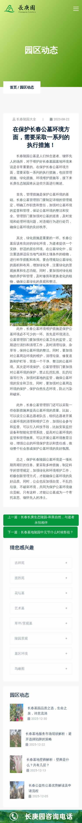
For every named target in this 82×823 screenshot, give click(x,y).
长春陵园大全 (26, 119)
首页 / (14, 87)
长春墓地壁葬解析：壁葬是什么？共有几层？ (47, 764)
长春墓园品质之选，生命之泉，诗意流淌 (47, 712)
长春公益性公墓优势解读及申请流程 (50, 790)
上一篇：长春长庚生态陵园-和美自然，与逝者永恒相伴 (41, 520)
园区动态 (27, 87)
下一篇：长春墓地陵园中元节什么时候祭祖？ (40, 532)
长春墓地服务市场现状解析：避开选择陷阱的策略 (49, 738)
